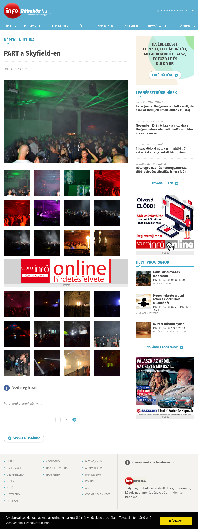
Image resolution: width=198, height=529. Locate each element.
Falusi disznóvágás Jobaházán (166, 274)
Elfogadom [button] (176, 520)
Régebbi (74, 419)
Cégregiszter (59, 26)
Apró (10, 488)
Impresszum (93, 475)
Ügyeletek (13, 495)
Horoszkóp (14, 501)
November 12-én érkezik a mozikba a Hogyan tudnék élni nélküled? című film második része (164, 129)
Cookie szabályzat (97, 495)
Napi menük (105, 26)
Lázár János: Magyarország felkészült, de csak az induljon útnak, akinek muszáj (165, 108)
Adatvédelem (93, 468)
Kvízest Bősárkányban (168, 324)
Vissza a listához (26, 438)
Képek (82, 26)
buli (6, 404)
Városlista (50, 11)
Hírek (8, 26)
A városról (53, 462)
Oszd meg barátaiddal (29, 388)
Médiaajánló (93, 462)
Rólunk (90, 481)
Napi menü (53, 475)
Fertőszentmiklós (22, 404)
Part (39, 404)
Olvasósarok (157, 26)
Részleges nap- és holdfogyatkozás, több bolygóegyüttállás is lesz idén (161, 170)
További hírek (162, 183)
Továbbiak (183, 26)
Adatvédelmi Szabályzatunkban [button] (28, 523)
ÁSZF (88, 488)
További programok (162, 347)
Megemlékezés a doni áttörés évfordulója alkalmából (168, 299)
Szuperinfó (130, 26)
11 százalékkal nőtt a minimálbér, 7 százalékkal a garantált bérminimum (162, 150)
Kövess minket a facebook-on (153, 462)
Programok (32, 26)
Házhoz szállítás (57, 468)
